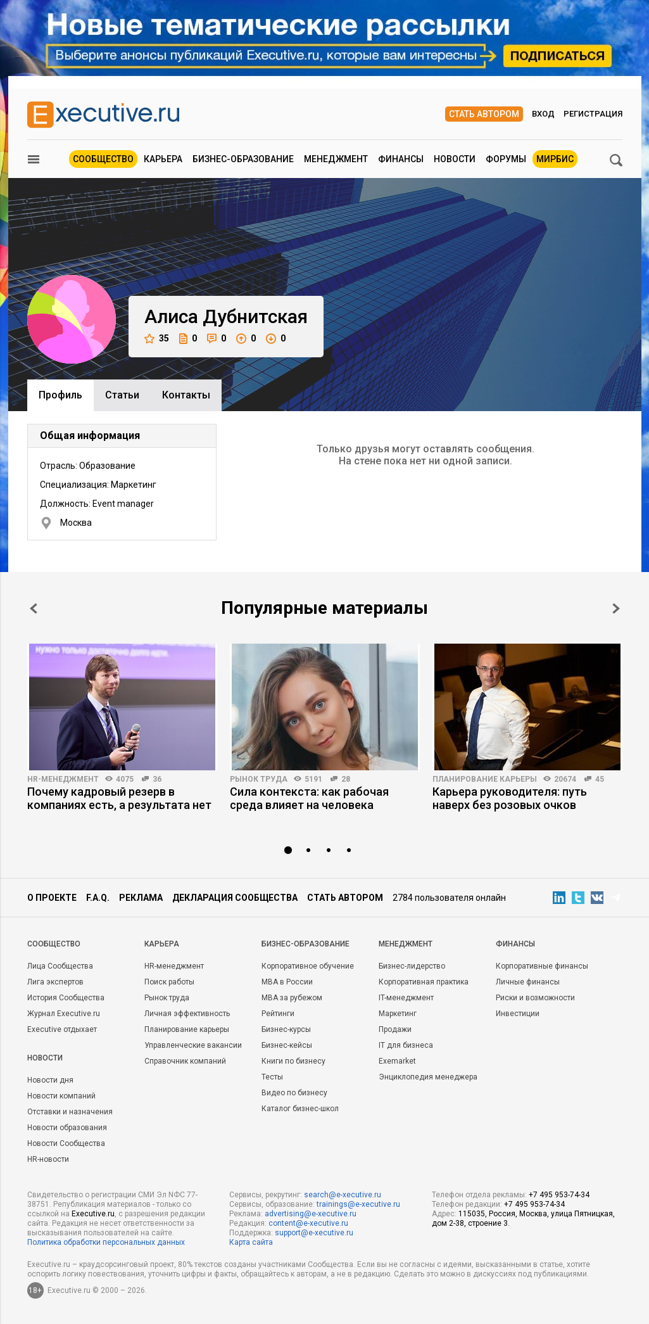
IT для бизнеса (406, 1045)
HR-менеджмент (63, 779)
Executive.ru (93, 1213)
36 (157, 779)
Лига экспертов (55, 981)
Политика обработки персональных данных (106, 1242)
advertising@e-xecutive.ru (310, 1213)
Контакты (186, 395)
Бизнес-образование (243, 159)
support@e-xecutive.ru (314, 1232)
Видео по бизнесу (294, 1092)
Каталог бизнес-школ (300, 1108)
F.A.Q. (98, 898)
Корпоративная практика (424, 981)
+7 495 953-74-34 (559, 1194)
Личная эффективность (187, 1013)
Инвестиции (517, 1013)
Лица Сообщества (60, 966)
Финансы (401, 159)
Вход (543, 113)
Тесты (272, 1077)
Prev (33, 608)
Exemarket (397, 1061)
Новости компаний (61, 1096)
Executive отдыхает (62, 1029)
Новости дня (50, 1080)
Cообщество (53, 943)
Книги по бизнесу (293, 1061)
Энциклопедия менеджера (428, 1077)
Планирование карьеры (484, 779)
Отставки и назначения (70, 1111)
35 (156, 339)
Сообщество (103, 159)
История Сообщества (65, 997)
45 (599, 779)
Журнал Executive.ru (63, 1013)
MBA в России (287, 981)
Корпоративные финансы (542, 966)
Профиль (60, 395)
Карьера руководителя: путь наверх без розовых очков (509, 798)
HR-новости (48, 1159)
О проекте (52, 898)
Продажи (395, 1029)
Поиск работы (169, 981)
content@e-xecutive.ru (308, 1223)
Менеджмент (336, 159)
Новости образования (67, 1127)
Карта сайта (251, 1242)
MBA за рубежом (291, 997)
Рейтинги (277, 1013)
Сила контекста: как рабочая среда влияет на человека (309, 798)
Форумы (506, 159)
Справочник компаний (185, 1061)
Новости (455, 159)
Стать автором (484, 114)
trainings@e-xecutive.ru (358, 1204)
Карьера (163, 159)
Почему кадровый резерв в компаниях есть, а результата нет (119, 798)
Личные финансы (528, 981)
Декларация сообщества (235, 898)
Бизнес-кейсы (286, 1045)
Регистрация (593, 113)
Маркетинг (398, 1013)
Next (616, 608)
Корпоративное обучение (307, 966)
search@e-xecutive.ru (342, 1194)
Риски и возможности (535, 997)
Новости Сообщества (66, 1143)
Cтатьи (122, 395)
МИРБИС (555, 159)
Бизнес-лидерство (412, 966)
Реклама (141, 898)
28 (345, 779)
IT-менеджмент (406, 997)
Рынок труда (258, 779)
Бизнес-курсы (286, 1029)
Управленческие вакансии (193, 1045)
